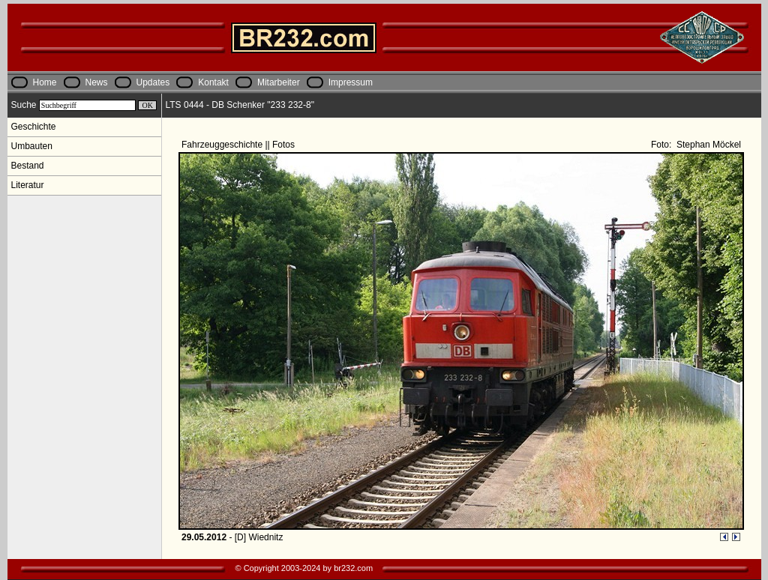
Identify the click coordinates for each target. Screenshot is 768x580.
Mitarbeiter (278, 82)
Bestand (27, 165)
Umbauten (31, 146)
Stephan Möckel (707, 144)
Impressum (350, 82)
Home (45, 82)
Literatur (27, 185)
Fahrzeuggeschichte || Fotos (239, 144)
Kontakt (213, 82)
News (97, 82)
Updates (153, 82)
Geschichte (33, 126)
